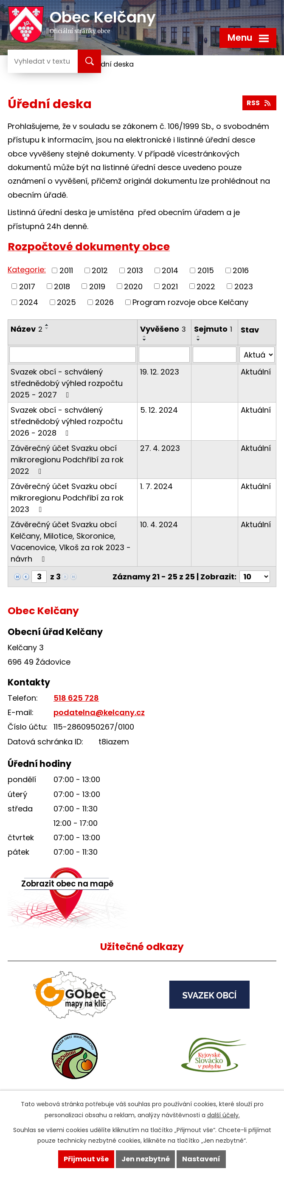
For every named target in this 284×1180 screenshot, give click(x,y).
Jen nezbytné (145, 1159)
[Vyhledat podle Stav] (257, 355)
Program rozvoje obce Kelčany (190, 302)
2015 (205, 270)
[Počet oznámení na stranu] (254, 576)
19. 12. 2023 (159, 371)
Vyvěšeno (163, 329)
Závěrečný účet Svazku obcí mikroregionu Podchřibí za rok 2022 (67, 459)
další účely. (223, 1115)
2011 (66, 270)
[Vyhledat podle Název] (72, 355)
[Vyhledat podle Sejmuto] (215, 355)
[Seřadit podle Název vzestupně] (47, 325)
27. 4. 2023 (160, 448)
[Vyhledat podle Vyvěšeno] (164, 355)
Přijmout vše (86, 1159)
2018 (62, 286)
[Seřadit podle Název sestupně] (47, 328)
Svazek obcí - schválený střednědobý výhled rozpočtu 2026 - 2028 (67, 421)
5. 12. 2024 (159, 410)
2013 (135, 270)
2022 (206, 286)
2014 (170, 270)
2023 (243, 286)
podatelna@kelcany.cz (99, 712)
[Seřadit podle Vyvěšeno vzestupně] (144, 336)
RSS (259, 103)
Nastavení (201, 1159)
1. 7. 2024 (156, 486)
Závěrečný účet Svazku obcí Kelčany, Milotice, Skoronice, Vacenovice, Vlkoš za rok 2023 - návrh (71, 541)
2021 (170, 286)
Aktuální (256, 371)
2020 (133, 286)
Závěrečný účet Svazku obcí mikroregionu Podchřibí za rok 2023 (67, 498)
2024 (28, 302)
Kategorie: (27, 269)
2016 (241, 270)
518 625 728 (76, 698)
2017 (27, 286)
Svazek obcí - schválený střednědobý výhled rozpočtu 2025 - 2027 (67, 383)
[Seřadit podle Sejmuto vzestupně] (198, 336)
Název (26, 329)
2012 (100, 270)
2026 (104, 302)
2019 (97, 286)
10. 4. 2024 (159, 524)
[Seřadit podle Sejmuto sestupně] (198, 339)
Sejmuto (213, 329)
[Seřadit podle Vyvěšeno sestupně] (144, 339)
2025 (66, 302)
